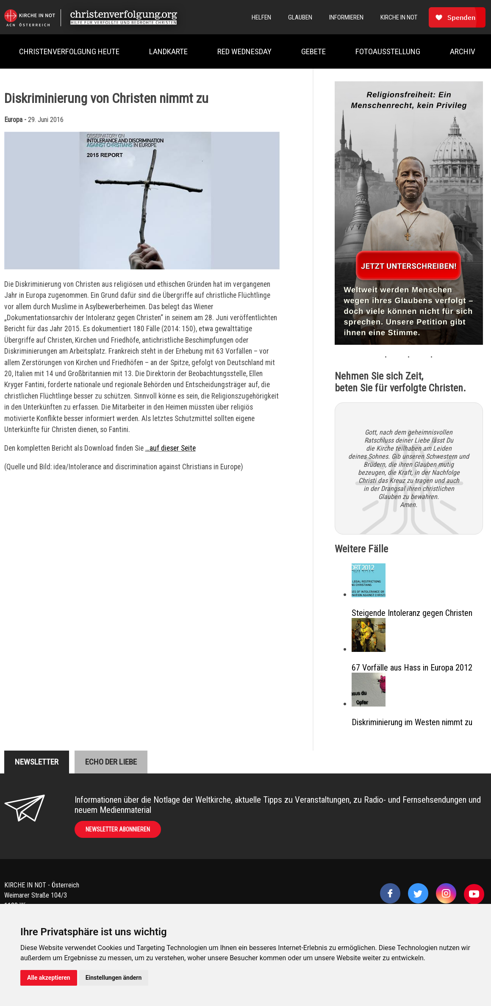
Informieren (346, 17)
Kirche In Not (398, 17)
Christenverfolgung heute (69, 51)
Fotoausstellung (387, 51)
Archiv (462, 51)
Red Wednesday (244, 51)
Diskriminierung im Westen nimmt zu (412, 722)
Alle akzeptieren (48, 977)
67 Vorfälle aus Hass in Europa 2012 (412, 667)
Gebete (313, 51)
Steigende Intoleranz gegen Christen (412, 613)
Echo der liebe (111, 762)
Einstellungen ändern (114, 977)
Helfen (261, 17)
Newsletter (36, 762)
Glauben (300, 17)
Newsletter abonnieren (118, 829)
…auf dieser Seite (170, 448)
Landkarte (168, 51)
